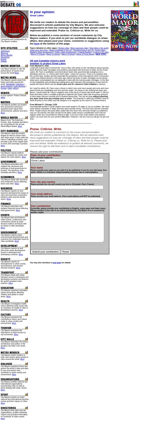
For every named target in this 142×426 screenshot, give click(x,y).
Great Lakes (99, 50)
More (17, 73)
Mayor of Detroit (66, 54)
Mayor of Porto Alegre (84, 54)
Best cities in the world (98, 48)
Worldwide (10, 84)
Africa (15, 88)
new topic (56, 264)
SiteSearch (5, 51)
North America (6, 86)
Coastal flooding (84, 52)
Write (3, 98)
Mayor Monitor (7, 55)
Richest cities (63, 48)
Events (3, 59)
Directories (5, 57)
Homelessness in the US (83, 50)
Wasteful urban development (41, 52)
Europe (4, 88)
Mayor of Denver (51, 54)
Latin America (19, 86)
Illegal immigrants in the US (60, 50)
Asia (10, 88)
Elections (20, 84)
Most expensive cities (78, 48)
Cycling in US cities (100, 52)
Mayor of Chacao (36, 54)
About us (4, 53)
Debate (4, 61)
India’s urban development (65, 52)
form (101, 40)
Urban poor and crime (38, 50)
